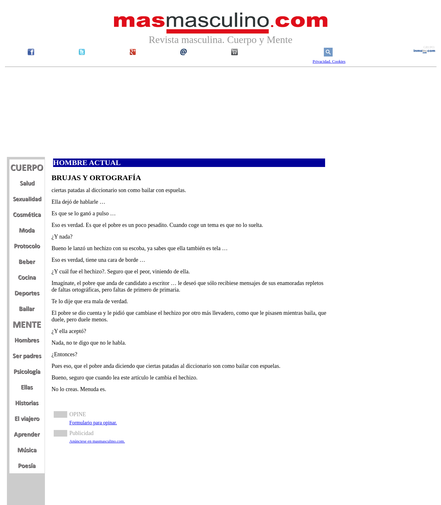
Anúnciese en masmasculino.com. (97, 441)
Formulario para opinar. (93, 422)
